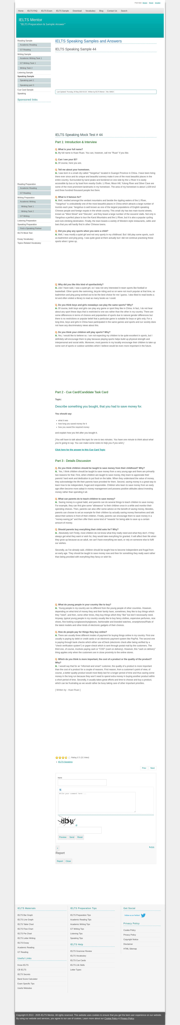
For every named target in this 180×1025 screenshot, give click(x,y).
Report (60, 861)
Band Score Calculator (28, 979)
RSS (151, 847)
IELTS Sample (62, 11)
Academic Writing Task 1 (31, 58)
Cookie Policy (130, 930)
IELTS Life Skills (77, 965)
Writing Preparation (26, 198)
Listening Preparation (27, 221)
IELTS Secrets (24, 974)
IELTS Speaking (65, 762)
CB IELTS (22, 970)
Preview (62, 837)
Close (68, 861)
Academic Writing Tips (80, 924)
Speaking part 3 (27, 85)
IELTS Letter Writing (26, 938)
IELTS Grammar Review (81, 951)
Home (21, 11)
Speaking (22, 93)
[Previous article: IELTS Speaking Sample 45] (144, 768)
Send (72, 837)
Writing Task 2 (26, 68)
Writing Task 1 (27, 206)
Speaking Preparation (27, 224)
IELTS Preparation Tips (80, 915)
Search (124, 11)
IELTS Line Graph (25, 920)
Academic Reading (28, 45)
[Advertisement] (34, 142)
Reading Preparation (27, 184)
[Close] (58, 848)
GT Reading (25, 50)
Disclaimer (128, 944)
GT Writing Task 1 (28, 63)
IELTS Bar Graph (25, 915)
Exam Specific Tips (26, 984)
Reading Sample (25, 41)
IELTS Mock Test (25, 233)
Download (77, 11)
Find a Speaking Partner (31, 228)
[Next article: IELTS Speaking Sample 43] (152, 768)
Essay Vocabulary (25, 239)
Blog (101, 11)
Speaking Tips (76, 938)
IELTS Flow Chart (25, 929)
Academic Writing (28, 202)
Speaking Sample (26, 76)
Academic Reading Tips (80, 920)
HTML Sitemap (130, 949)
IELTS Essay (23, 943)
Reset (151, 3)
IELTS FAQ (32, 11)
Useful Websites (25, 988)
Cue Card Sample (25, 90)
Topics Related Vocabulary (29, 243)
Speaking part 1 (27, 80)
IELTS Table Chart (26, 924)
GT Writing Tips (77, 929)
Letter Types (75, 970)
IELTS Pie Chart (25, 934)
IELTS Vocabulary (78, 956)
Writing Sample (24, 54)
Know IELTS (23, 965)
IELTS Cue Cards (78, 960)
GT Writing (25, 216)
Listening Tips (76, 934)
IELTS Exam (46, 11)
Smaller (157, 3)
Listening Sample (25, 73)
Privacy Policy (130, 935)
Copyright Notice (131, 939)
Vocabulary (90, 11)
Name (60, 778)
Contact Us (112, 11)
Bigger (145, 3)
